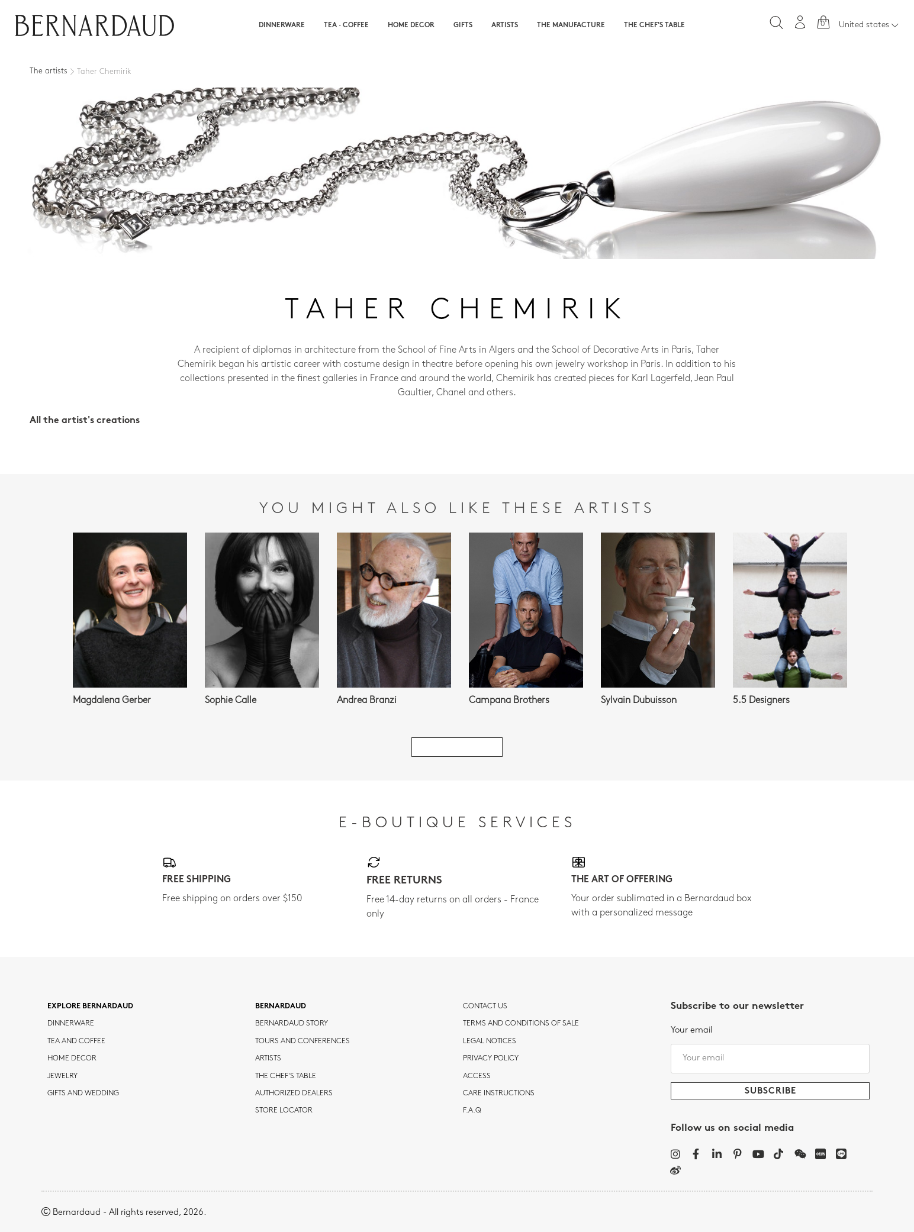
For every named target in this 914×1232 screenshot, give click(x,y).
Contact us (485, 1006)
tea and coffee (76, 1041)
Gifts (462, 25)
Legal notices (489, 1041)
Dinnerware (282, 25)
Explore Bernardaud (90, 1006)
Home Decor (411, 25)
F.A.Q (472, 1110)
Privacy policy (491, 1058)
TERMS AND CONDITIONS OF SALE (521, 1023)
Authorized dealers (294, 1093)
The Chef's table (654, 25)
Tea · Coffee (346, 25)
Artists (504, 25)
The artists (48, 71)
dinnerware (70, 1023)
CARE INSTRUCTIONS (499, 1093)
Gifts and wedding (83, 1093)
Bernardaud (280, 1006)
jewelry (62, 1076)
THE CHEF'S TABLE (285, 1076)
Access (477, 1076)
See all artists (457, 747)
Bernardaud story (291, 1023)
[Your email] (770, 1058)
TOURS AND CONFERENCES (302, 1041)
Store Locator (284, 1110)
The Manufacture (571, 25)
